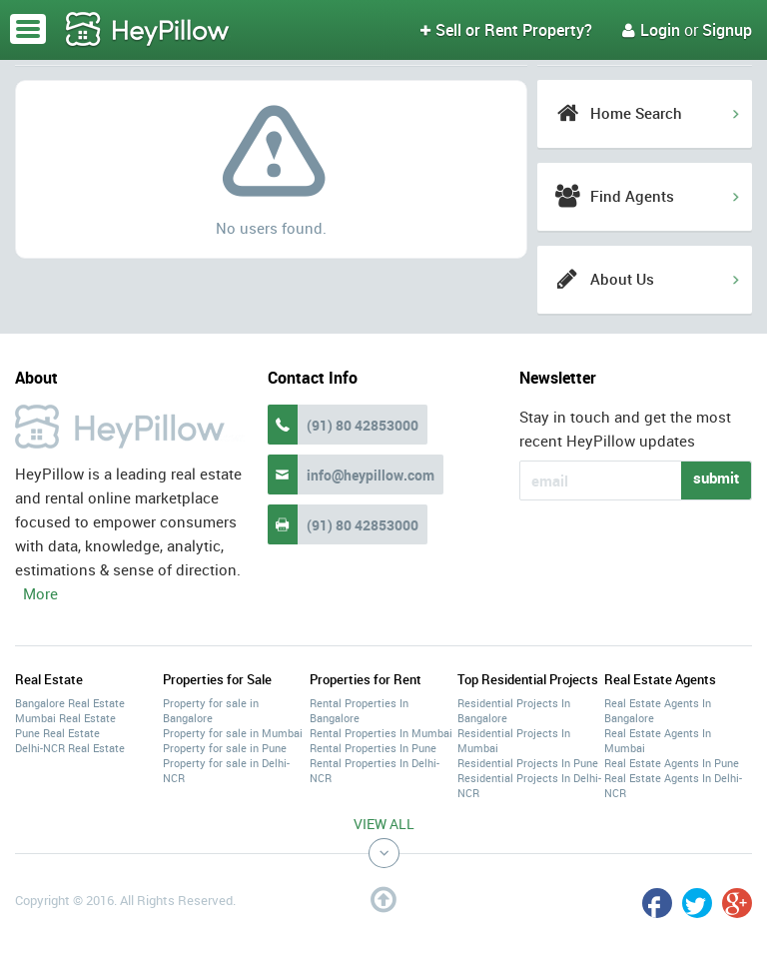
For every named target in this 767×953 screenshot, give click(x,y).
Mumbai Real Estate (65, 717)
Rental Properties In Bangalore (359, 710)
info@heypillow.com (370, 475)
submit (716, 477)
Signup (727, 30)
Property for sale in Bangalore (211, 710)
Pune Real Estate (57, 732)
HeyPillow (148, 30)
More (40, 593)
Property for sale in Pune (225, 747)
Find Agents (632, 196)
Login (651, 30)
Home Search (636, 113)
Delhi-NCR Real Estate (70, 747)
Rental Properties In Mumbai (381, 732)
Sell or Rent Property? (506, 30)
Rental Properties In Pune (373, 747)
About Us (622, 279)
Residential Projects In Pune (527, 762)
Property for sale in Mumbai (233, 732)
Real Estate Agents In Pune (671, 762)
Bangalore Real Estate (70, 702)
